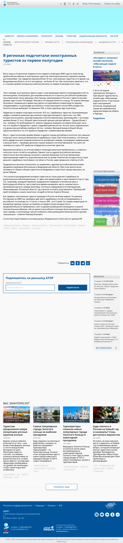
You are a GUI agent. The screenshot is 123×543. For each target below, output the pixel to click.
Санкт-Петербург (71, 225)
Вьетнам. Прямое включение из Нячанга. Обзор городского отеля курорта (106, 284)
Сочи (95, 465)
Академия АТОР (91, 42)
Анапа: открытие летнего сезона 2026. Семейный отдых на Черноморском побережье (104, 325)
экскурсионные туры (71, 466)
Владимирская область (12, 225)
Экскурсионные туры (107, 465)
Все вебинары (103, 347)
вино (17, 477)
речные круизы (9, 474)
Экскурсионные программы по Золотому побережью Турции (105, 297)
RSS (55, 505)
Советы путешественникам (106, 198)
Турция (14, 228)
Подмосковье (98, 471)
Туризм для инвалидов (68, 42)
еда (18, 474)
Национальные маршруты (106, 209)
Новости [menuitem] (9, 36)
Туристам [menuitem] (71, 36)
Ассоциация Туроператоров (13, 3)
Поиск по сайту (113, 3)
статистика (36, 228)
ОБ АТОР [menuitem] (114, 36)
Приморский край (56, 225)
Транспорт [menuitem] (46, 36)
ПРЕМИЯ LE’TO (45, 42)
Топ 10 (97, 219)
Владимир (26, 225)
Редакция (36, 505)
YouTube (65, 3)
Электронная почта (13, 283)
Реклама (46, 505)
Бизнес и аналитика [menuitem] (27, 36)
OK (74, 4)
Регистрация (96, 3)
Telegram (78, 4)
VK (69, 4)
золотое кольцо (24, 228)
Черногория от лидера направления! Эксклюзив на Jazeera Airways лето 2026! (105, 310)
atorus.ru (115, 539)
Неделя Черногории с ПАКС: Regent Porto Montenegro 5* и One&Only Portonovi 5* (106, 339)
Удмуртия (82, 225)
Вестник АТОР (100, 188)
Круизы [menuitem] (59, 36)
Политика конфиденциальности (16, 505)
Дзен (61, 4)
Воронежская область (39, 225)
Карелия (110, 468)
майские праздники (41, 465)
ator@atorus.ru (22, 529)
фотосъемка (8, 477)
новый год (84, 466)
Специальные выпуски (105, 177)
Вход (85, 3)
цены (36, 471)
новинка (25, 474)
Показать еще (61, 486)
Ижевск (6, 228)
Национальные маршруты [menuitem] (93, 36)
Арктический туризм (24, 42)
